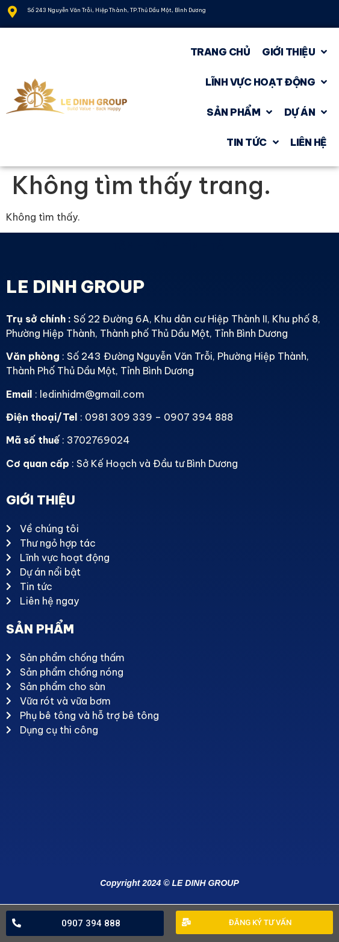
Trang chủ (220, 52)
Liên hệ (308, 142)
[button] (85, 924)
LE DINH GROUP (75, 286)
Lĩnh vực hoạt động (266, 82)
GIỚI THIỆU (294, 52)
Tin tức (252, 142)
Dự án (305, 112)
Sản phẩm (239, 112)
